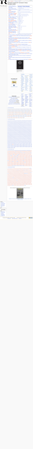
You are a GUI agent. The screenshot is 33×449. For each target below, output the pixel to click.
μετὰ (12, 17)
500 (9, 141)
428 (14, 138)
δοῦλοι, (10, 16)
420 (28, 137)
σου (13, 8)
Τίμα (9, 8)
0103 (15, 154)
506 (16, 141)
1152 (20, 143)
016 (24, 150)
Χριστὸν (27, 59)
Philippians (19, 18)
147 (19, 125)
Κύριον (21, 59)
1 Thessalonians (20, 20)
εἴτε (13, 27)
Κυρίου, (12, 27)
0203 (20, 159)
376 (20, 135)
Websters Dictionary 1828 (26, 84)
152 (25, 125)
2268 (23, 144)
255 (11, 130)
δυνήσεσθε (24, 45)
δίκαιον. (12, 7)
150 (23, 125)
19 (31, 7)
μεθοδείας (31, 35)
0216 (15, 160)
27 (31, 120)
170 (24, 126)
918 (15, 143)
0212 (9, 160)
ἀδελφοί (13, 34)
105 (11, 115)
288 (29, 131)
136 (29, 124)
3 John (19, 31)
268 (28, 130)
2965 (14, 147)
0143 (26, 156)
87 (8, 114)
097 (30, 153)
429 (15, 138)
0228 (9, 161)
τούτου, (25, 38)
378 (23, 135)
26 (30, 120)
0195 (8, 159)
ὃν (9, 55)
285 (25, 131)
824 (24, 142)
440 (29, 138)
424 (9, 138)
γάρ (8, 7)
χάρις (10, 59)
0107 (21, 154)
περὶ (25, 49)
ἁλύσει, (16, 52)
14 (28, 7)
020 (29, 150)
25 (29, 120)
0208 (28, 159)
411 (16, 137)
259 (16, 130)
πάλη (15, 37)
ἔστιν (12, 37)
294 (13, 132)
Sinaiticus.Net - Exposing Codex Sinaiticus (27, 80)
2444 (31, 144)
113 (25, 115)
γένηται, (13, 11)
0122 (20, 155)
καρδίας (16, 18)
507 (18, 141)
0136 (15, 156)
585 (25, 141)
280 (19, 131)
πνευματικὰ (30, 38)
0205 (23, 159)
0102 (13, 154)
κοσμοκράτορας (16, 38)
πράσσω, (20, 53)
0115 (9, 155)
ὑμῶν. (11, 56)
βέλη (29, 45)
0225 (29, 160)
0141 (23, 156)
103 (8, 115)
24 (31, 12)
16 (29, 7)
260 (18, 130)
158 (9, 126)
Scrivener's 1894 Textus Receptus (14, 99)
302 (23, 132)
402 (29, 136)
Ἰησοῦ (30, 57)
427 (13, 138)
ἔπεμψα (11, 55)
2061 (18, 144)
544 (20, 141)
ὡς (10, 19)
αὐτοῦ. (30, 34)
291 (9, 132)
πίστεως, (20, 45)
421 (29, 137)
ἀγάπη (17, 57)
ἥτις (10, 9)
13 (26, 33)
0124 (23, 155)
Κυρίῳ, (21, 34)
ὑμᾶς (24, 35)
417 (24, 137)
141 (11, 125)
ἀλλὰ (22, 37)
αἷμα (18, 37)
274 (11, 131)
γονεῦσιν (9, 6)
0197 (11, 159)
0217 (17, 160)
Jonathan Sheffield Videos (30, 87)
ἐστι (10, 7)
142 (13, 125)
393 (18, 136)
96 (21, 114)
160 (11, 126)
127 (25, 116)
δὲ (10, 53)
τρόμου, (9, 18)
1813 (9, 144)
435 (23, 138)
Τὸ (9, 34)
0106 (19, 154)
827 (28, 142)
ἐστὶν (12, 9)
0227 (8, 161)
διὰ (9, 40)
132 (10, 117)
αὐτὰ (13, 29)
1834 (11, 144)
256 (13, 130)
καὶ (14, 8)
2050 (12, 144)
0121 (18, 155)
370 (13, 135)
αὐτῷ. (9, 33)
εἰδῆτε (12, 53)
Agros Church (23, 106)
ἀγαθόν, (11, 26)
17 (30, 7)
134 (13, 117)
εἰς (15, 55)
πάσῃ (16, 49)
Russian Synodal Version (12, 101)
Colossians (19, 19)
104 (10, 115)
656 (9, 142)
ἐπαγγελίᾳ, (9, 10)
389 (13, 136)
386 (9, 136)
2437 (29, 144)
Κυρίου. (9, 15)
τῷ (11, 19)
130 (30, 116)
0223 (26, 160)
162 (14, 126)
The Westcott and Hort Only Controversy (26, 97)
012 (19, 150)
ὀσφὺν (18, 42)
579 (24, 141)
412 (18, 137)
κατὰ (9, 17)
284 (24, 131)
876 (10, 143)
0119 (15, 155)
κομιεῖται (15, 26)
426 (11, 138)
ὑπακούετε (13, 16)
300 (20, 132)
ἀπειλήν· (16, 30)
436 (24, 138)
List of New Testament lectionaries (30, 106)
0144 (28, 156)
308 (30, 132)
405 (9, 137)
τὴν (15, 8)
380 (25, 135)
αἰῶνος (23, 38)
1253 (23, 143)
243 (20, 129)
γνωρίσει (26, 53)
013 (20, 150)
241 (18, 129)
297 (16, 132)
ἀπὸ (21, 57)
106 (13, 115)
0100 (10, 154)
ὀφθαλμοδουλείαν (13, 20)
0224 (28, 160)
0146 (31, 156)
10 (23, 11)
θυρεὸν (17, 45)
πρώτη (16, 9)
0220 (22, 160)
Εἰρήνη (10, 57)
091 (23, 153)
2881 (9, 147)
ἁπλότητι (12, 18)
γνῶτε (21, 55)
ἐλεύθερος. (9, 28)
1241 (21, 143)
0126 (26, 155)
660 (14, 142)
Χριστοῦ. (9, 58)
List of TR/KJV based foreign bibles (30, 100)
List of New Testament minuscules (30, 103)
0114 (8, 155)
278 (16, 131)
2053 (14, 144)
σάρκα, (11, 17)
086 (16, 153)
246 (24, 129)
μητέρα (9, 9)
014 (22, 150)
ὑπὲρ (10, 52)
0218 (18, 160)
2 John (19, 30)
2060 (17, 144)
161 (13, 126)
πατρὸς (25, 57)
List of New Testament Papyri (11, 107)
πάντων (27, 49)
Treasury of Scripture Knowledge (22, 83)
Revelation (19, 33)
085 (15, 153)
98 (24, 114)
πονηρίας (10, 39)
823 (23, 142)
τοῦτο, (18, 55)
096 (29, 153)
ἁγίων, (30, 49)
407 (11, 137)
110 (20, 115)
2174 (22, 144)
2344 (25, 144)
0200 (15, 159)
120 (13, 116)
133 (11, 117)
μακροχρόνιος (10, 12)
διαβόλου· (10, 36)
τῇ (28, 40)
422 (30, 137)
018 (27, 150)
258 (15, 130)
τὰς (28, 35)
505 (15, 141)
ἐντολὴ (14, 9)
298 (18, 132)
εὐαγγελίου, (13, 51)
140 (10, 125)
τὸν (10, 8)
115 (29, 115)
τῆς (13, 12)
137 (18, 117)
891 (11, 143)
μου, (14, 34)
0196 (9, 159)
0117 (12, 155)
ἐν (12, 6)
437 (25, 138)
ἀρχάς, (26, 37)
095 (28, 153)
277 (15, 131)
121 (15, 116)
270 (30, 130)
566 (23, 141)
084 (14, 153)
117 (8, 116)
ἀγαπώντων (17, 59)
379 (24, 135)
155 (29, 125)
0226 (31, 160)
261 (19, 130)
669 (16, 142)
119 (11, 116)
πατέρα (12, 8)
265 (24, 130)
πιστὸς (13, 54)
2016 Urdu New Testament (12, 100)
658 (11, 142)
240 (16, 129)
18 (29, 33)
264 (23, 130)
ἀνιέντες (13, 30)
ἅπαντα (13, 41)
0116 (11, 155)
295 (14, 132)
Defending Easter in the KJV (26, 88)
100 (27, 114)
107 (15, 115)
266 (25, 130)
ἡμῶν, (25, 55)
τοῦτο (16, 6)
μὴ (13, 13)
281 (20, 131)
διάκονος (15, 54)
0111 (27, 154)
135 (15, 117)
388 (11, 136)
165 (18, 126)
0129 (31, 155)
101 (29, 114)
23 (8, 57)
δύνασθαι (22, 35)
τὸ (20, 35)
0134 (12, 156)
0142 (25, 156)
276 (14, 131)
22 (30, 12)
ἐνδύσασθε (10, 35)
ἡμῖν (13, 37)
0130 (8, 156)
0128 (29, 155)
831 (9, 143)
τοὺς (13, 38)
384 (30, 135)
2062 (20, 144)
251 (30, 129)
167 (20, 126)
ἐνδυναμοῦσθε (17, 34)
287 (28, 131)
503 (13, 141)
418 (25, 137)
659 (13, 142)
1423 (24, 143)
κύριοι (11, 29)
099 (9, 154)
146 (18, 125)
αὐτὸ (9, 49)
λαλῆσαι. (28, 52)
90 (12, 114)
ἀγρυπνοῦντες (13, 49)
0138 (18, 156)
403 (30, 136)
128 (27, 116)
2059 (15, 144)
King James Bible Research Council (31, 77)
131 (8, 117)
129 (29, 116)
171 (25, 126)
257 (14, 130)
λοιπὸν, (11, 34)
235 (10, 129)
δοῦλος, (15, 27)
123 (18, 116)
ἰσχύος (28, 34)
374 (18, 135)
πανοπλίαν (14, 35)
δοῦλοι (16, 21)
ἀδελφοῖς (13, 57)
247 (25, 129)
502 (11, 141)
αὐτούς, (11, 30)
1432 (27, 143)
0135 (14, 156)
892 (13, 143)
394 (19, 136)
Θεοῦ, (18, 35)
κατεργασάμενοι (16, 41)
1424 (26, 143)
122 (11, 124)
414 (20, 137)
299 (19, 132)
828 (29, 142)
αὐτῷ (19, 52)
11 (26, 7)
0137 (17, 156)
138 (20, 117)
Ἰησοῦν (24, 59)
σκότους (20, 38)
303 (24, 132)
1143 (18, 143)
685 (19, 142)
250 (29, 129)
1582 (29, 143)
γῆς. (14, 12)
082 (11, 153)
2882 (11, 147)
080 (9, 153)
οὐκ (10, 37)
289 (30, 131)
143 (14, 125)
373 (16, 135)
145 (16, 125)
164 (16, 126)
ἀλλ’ (13, 21)
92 (15, 114)
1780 (8, 144)
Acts (18, 12)
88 (9, 114)
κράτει (25, 34)
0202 (18, 159)
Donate (12, 83)
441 (30, 138)
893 (14, 143)
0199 (14, 159)
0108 (23, 154)
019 (28, 150)
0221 (23, 160)
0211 (8, 160)
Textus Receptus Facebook (14, 86)
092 (24, 153)
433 (20, 138)
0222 (25, 160)
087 (18, 153)
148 (20, 125)
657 (10, 142)
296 (15, 132)
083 (13, 153)
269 (29, 130)
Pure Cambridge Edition (26, 105)
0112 (29, 154)
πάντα (27, 45)
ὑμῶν (11, 6)
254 (10, 130)
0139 (20, 156)
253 (9, 130)
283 (23, 131)
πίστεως (20, 57)
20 (29, 11)
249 (28, 129)
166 (19, 126)
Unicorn (26, 95)
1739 (30, 143)
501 (10, 141)
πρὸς (9, 30)
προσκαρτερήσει (20, 49)
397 (23, 136)
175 (30, 126)
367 (9, 135)
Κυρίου (28, 57)
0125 (25, 155)
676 (18, 142)
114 (27, 115)
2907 (12, 147)
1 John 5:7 (23, 95)
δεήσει (24, 49)
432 (19, 138)
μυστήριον (9, 51)
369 (11, 135)
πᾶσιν (11, 45)
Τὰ (12, 29)
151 (24, 125)
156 (30, 125)
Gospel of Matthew (20, 7)
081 (10, 153)
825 (25, 142)
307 (29, 132)
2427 (28, 144)
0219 (20, 160)
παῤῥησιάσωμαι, (22, 52)
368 (10, 135)
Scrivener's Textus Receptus (24, 6)
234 (9, 129)
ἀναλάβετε (13, 40)
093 (25, 153)
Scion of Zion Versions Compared (31, 81)
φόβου (14, 17)
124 (20, 116)
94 (18, 114)
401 (28, 136)
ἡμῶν (22, 59)
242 (19, 129)
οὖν (11, 42)
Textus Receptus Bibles (22, 76)
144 (15, 125)
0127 (28, 155)
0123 (22, 155)
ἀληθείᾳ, (22, 42)
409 (14, 137)
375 (19, 135)
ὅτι (9, 37)
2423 (26, 144)
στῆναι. (19, 41)
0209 (29, 159)
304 (25, 132)
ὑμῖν (23, 53)
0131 (9, 156)
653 (29, 141)
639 (28, 141)
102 (30, 114)
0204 (22, 159)
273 (10, 131)
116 (30, 115)
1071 (17, 143)
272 (9, 131)
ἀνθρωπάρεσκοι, (10, 21)
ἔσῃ (15, 11)
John (18, 11)
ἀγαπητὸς (31, 53)
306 (28, 132)
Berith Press (26, 75)
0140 (22, 156)
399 (25, 136)
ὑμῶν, (9, 19)
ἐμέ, (17, 53)
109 (18, 115)
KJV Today (22, 77)
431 (18, 138)
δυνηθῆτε (23, 40)
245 (23, 129)
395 (20, 136)
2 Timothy (19, 23)
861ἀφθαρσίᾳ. (30, 59)
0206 (25, 159)
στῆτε (10, 42)
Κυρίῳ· (14, 6)
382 (28, 135)
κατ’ (10, 20)
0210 (31, 159)
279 (18, 131)
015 (23, 150)
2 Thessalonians (20, 21)
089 (20, 153)
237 (13, 129)
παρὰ (9, 27)
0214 (12, 160)
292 (10, 132)
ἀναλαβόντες (13, 45)
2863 (8, 147)
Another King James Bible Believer (22, 79)
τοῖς (14, 16)
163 (15, 126)
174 (29, 126)
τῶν (28, 49)
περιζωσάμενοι (14, 42)
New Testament (13, 98)
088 (19, 153)
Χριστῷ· (13, 19)
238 (14, 129)
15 (26, 11)
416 (23, 137)
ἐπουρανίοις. (15, 39)
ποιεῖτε (15, 29)
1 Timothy (19, 22)
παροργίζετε (15, 13)
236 (11, 129)
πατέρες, (12, 13)
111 (22, 115)
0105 (18, 154)
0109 (24, 154)
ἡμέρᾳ (30, 40)
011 (18, 150)
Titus (18, 24)
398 (24, 136)
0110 (26, 154)
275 (13, 131)
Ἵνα (9, 53)
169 (23, 126)
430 (16, 138)
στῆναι (26, 35)
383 (29, 135)
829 (30, 142)
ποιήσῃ (9, 26)
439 (28, 138)
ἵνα (9, 11)
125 (22, 116)
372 (15, 135)
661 (15, 142)
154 (28, 125)
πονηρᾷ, (9, 41)
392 (16, 136)
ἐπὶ (12, 12)
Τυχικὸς (28, 53)
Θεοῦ (23, 57)
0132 (11, 156)
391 (15, 136)
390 (14, 136)
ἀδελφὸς (9, 54)
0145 (29, 156)
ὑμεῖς (14, 53)
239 (15, 129)
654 (30, 141)
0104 (16, 154)
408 (13, 137)
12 (24, 11)
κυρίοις (16, 16)
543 (19, 141)
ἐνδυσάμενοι (26, 42)
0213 (11, 160)
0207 (26, 159)
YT (21, 91)
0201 (17, 159)
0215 (14, 160)
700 (20, 142)
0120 (17, 155)
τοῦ (10, 27)
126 (16, 124)
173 (28, 126)
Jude (18, 32)
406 (10, 137)
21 (8, 53)
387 (10, 136)
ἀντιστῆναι (26, 40)
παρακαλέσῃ (28, 55)
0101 (12, 154)
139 (22, 117)
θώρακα (30, 42)
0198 (12, 159)
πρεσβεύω (13, 52)
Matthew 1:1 (26, 94)
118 (10, 116)
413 (19, 137)
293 (11, 132)
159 (10, 126)
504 (14, 141)
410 (15, 137)
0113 (30, 154)
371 (14, 135)
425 (10, 138)
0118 (14, 155)
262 (20, 130)
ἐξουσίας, (9, 38)
